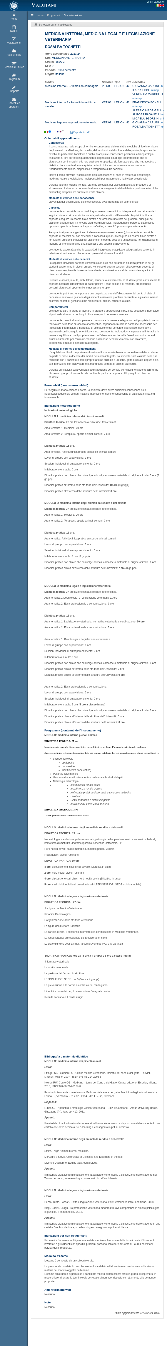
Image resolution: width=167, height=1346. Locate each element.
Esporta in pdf (79, 132)
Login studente (155, 1)
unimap (154, 90)
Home (40, 15)
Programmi (53, 15)
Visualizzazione (73, 15)
